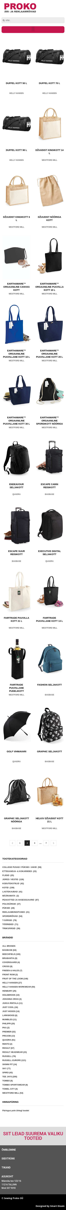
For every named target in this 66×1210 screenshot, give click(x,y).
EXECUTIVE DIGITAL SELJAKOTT (49, 553)
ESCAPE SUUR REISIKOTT (16, 553)
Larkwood (9, 1015)
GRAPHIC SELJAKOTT (49, 751)
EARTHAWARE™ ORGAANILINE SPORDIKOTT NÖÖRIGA (49, 420)
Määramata (8, 896)
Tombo (7, 1081)
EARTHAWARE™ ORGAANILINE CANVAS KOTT (16, 286)
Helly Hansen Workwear (18, 987)
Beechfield (11, 954)
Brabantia (9, 958)
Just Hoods (11, 1011)
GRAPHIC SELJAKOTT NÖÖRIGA (16, 820)
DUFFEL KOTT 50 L (16, 83)
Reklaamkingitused (13, 912)
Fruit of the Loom (15, 978)
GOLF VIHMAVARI (16, 751)
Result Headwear (14, 1052)
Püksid (6, 908)
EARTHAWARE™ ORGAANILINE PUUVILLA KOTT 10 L (49, 286)
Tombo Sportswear (15, 1085)
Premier (9, 1032)
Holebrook (11, 995)
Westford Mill (49, 160)
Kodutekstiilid (10, 883)
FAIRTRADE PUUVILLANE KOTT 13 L (49, 619)
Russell (9, 1056)
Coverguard (11, 962)
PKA (5, 1027)
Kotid (5, 887)
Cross (7, 966)
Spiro (7, 1072)
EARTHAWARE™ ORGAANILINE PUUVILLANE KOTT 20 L (49, 353)
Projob (8, 1036)
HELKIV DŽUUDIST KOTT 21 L (49, 820)
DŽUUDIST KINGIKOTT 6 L (16, 218)
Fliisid (5, 875)
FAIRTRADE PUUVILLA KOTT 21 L (16, 619)
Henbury (9, 991)
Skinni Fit (9, 1064)
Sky (6, 1068)
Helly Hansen (16, 93)
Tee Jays (9, 1076)
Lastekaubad (10, 891)
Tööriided (8, 924)
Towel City (10, 1089)
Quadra (16, 494)
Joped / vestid (10, 879)
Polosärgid (9, 904)
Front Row (10, 974)
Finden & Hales (12, 970)
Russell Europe (14, 1060)
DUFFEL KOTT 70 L (49, 83)
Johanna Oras (12, 999)
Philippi (8, 1023)
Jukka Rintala (12, 1003)
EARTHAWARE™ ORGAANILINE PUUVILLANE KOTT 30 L (16, 420)
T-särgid (7, 920)
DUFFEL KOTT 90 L (16, 150)
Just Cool (10, 1007)
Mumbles (9, 1019)
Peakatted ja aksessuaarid (18, 900)
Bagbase (49, 494)
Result (8, 1048)
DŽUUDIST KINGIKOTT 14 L (49, 152)
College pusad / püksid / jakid (19, 867)
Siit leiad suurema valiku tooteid (33, 1136)
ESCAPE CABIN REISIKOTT (49, 486)
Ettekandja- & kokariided (17, 871)
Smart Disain (57, 1206)
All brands (8, 946)
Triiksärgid (9, 928)
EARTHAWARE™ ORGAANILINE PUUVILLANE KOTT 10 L (16, 353)
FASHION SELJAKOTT (49, 685)
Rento (7, 1044)
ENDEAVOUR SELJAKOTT (16, 486)
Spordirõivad (10, 916)
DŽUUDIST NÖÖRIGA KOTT (49, 218)
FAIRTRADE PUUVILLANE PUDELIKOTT (16, 688)
